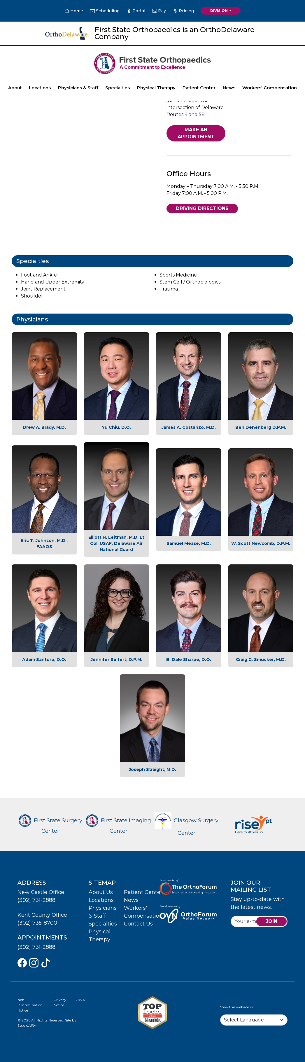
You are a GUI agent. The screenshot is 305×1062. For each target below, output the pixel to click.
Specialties (117, 87)
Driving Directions (202, 208)
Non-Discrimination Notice (30, 1005)
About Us (101, 892)
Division (219, 10)
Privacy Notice (60, 1002)
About (15, 87)
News (229, 87)
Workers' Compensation (269, 87)
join (271, 921)
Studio (26, 1025)
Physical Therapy (156, 87)
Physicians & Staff (78, 87)
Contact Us (138, 924)
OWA (80, 1000)
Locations (40, 87)
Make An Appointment (196, 133)
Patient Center (199, 87)
